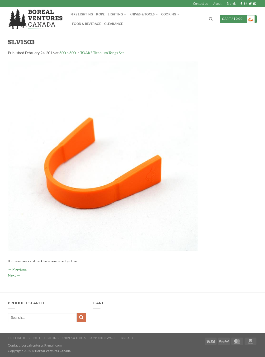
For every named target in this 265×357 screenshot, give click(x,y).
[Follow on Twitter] (250, 3)
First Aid (125, 338)
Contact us (200, 3)
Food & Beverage (86, 24)
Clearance (113, 24)
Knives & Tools (143, 14)
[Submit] (81, 317)
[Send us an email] (254, 3)
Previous (17, 269)
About (217, 3)
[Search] (211, 18)
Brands (231, 3)
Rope (100, 14)
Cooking (170, 14)
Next (14, 275)
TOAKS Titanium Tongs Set (102, 52)
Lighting (117, 14)
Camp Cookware (102, 338)
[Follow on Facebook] (241, 3)
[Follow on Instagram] (245, 3)
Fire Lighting (82, 14)
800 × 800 (67, 52)
